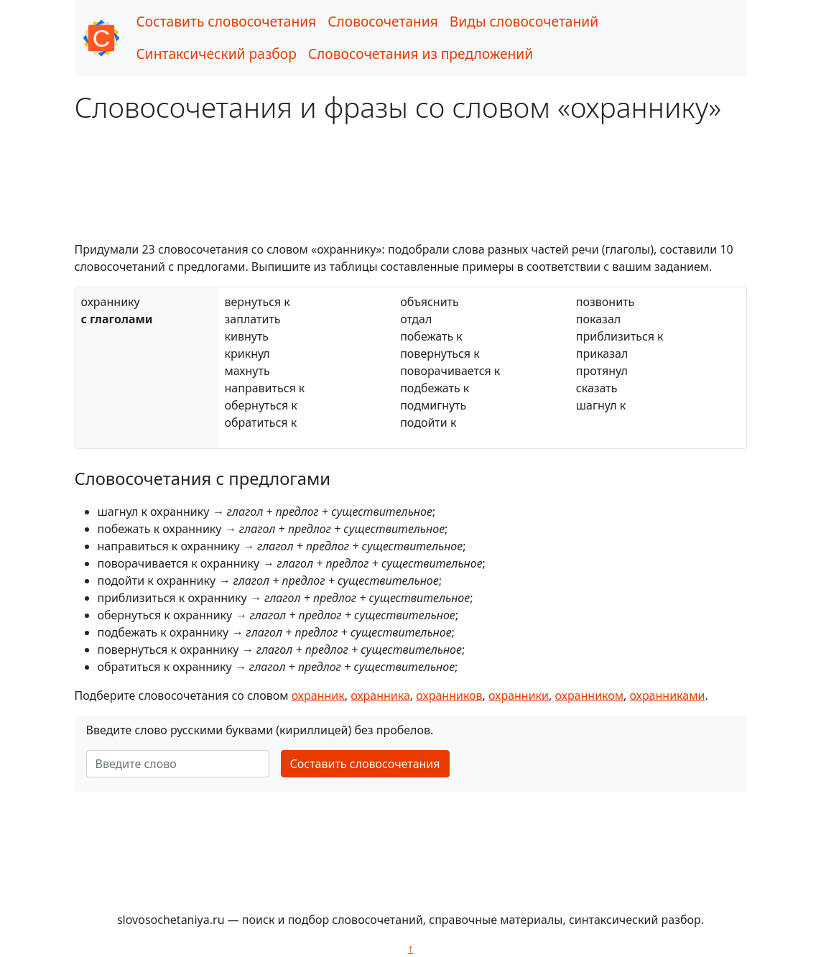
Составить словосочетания (226, 21)
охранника (380, 695)
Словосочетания (383, 21)
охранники (518, 695)
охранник (318, 695)
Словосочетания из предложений (420, 53)
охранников (449, 695)
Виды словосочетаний (524, 21)
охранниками (667, 695)
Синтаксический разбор (216, 53)
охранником (589, 695)
